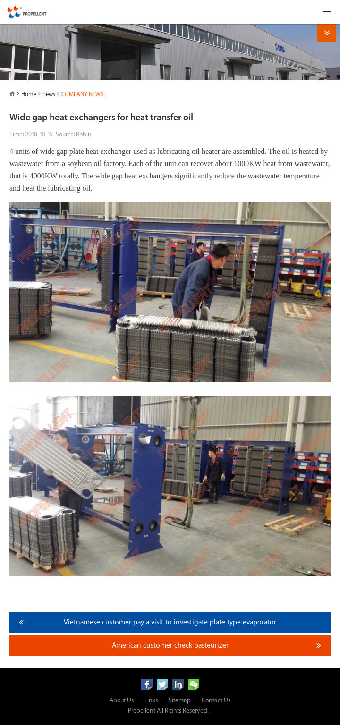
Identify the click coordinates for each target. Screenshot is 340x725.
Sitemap (180, 700)
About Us (122, 700)
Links (151, 700)
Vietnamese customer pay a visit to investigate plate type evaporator (170, 622)
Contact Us (216, 700)
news (48, 94)
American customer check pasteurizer (170, 645)
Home (28, 94)
